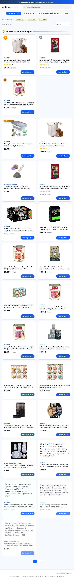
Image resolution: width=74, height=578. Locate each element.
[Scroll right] (70, 13)
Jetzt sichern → (51, 2)
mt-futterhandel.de (10, 7)
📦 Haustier (29, 13)
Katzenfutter (32, 19)
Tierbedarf (43, 19)
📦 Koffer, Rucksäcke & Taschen (49, 13)
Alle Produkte (14, 13)
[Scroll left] (3, 13)
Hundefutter (20, 19)
